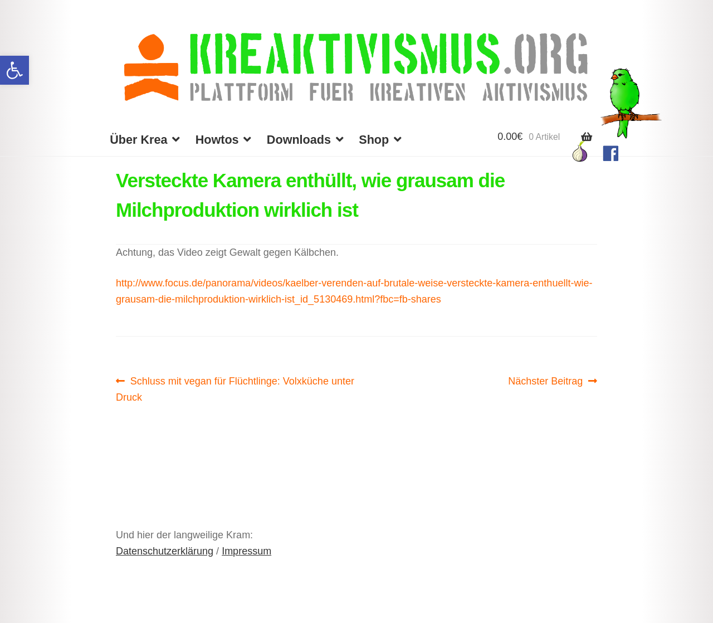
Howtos (217, 140)
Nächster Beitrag (545, 381)
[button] (14, 70)
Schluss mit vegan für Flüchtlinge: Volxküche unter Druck (235, 388)
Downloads (299, 140)
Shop (374, 140)
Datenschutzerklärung (164, 551)
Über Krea (138, 140)
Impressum (246, 551)
